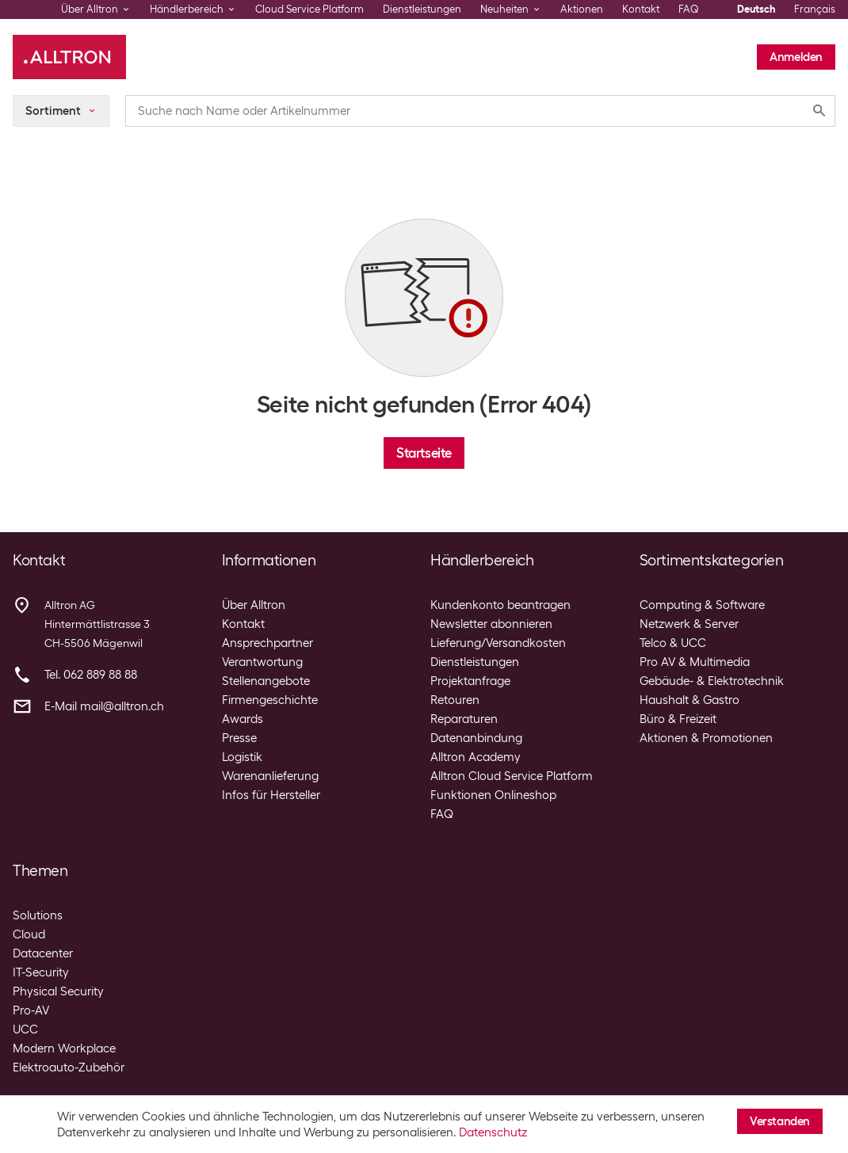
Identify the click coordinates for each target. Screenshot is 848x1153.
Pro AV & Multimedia (695, 662)
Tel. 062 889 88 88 (90, 675)
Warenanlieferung (270, 776)
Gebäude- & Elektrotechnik (712, 681)
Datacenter (43, 953)
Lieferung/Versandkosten (498, 643)
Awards (242, 719)
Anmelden (796, 57)
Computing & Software (702, 605)
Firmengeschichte (270, 700)
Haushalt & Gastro (689, 700)
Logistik (242, 757)
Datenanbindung (476, 738)
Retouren (454, 700)
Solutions (38, 915)
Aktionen (581, 9)
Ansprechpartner (267, 643)
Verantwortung (262, 662)
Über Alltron (253, 605)
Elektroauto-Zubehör (68, 1067)
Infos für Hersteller (271, 795)
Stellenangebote (266, 681)
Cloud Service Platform (309, 9)
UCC (25, 1029)
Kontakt (640, 9)
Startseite (424, 453)
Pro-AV (31, 1010)
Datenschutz (493, 1132)
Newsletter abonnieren (491, 624)
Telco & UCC (673, 643)
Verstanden (780, 1121)
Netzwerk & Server (689, 624)
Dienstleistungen (422, 9)
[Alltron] (69, 57)
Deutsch (756, 9)
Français (814, 9)
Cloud (29, 934)
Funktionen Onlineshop (493, 795)
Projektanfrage (470, 681)
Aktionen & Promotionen (706, 738)
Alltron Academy (475, 757)
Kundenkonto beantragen (500, 605)
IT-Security (41, 972)
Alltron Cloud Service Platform (511, 776)
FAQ (688, 9)
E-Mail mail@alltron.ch (104, 706)
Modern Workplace (64, 1048)
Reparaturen (464, 719)
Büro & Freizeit (678, 719)
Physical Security (58, 991)
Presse (239, 738)
